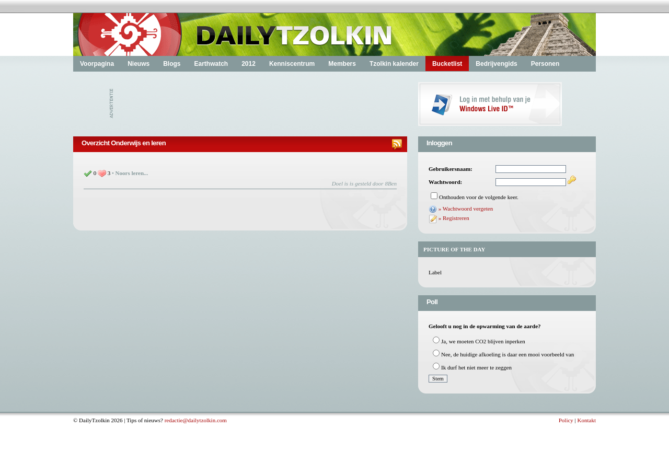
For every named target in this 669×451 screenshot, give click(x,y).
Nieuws (138, 63)
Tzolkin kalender (394, 63)
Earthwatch (211, 63)
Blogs (171, 63)
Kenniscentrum (292, 63)
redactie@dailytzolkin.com (196, 420)
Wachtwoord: (445, 182)
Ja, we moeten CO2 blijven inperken (483, 341)
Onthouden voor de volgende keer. (478, 197)
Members (342, 63)
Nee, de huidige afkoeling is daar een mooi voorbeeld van (507, 354)
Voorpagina (97, 63)
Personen (545, 63)
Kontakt (587, 420)
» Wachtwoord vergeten (466, 208)
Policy (566, 420)
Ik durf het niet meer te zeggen (476, 367)
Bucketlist (447, 63)
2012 (248, 63)
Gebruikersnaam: (450, 169)
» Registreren (454, 218)
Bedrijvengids (496, 63)
